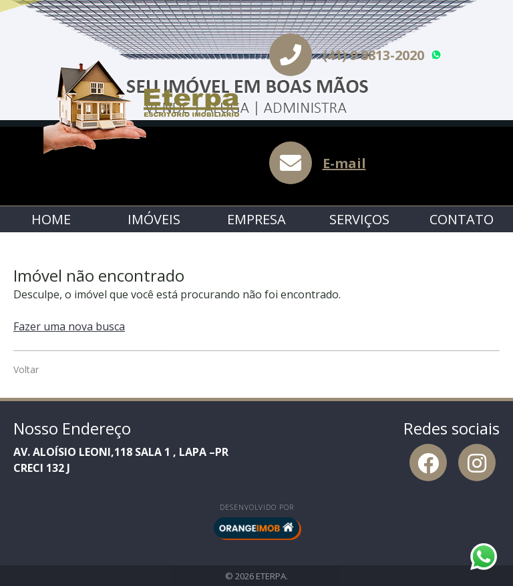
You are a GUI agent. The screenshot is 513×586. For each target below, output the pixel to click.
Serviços (359, 219)
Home (51, 219)
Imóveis (154, 219)
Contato (462, 219)
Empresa (256, 219)
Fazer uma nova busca (69, 326)
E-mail (344, 163)
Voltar (26, 369)
